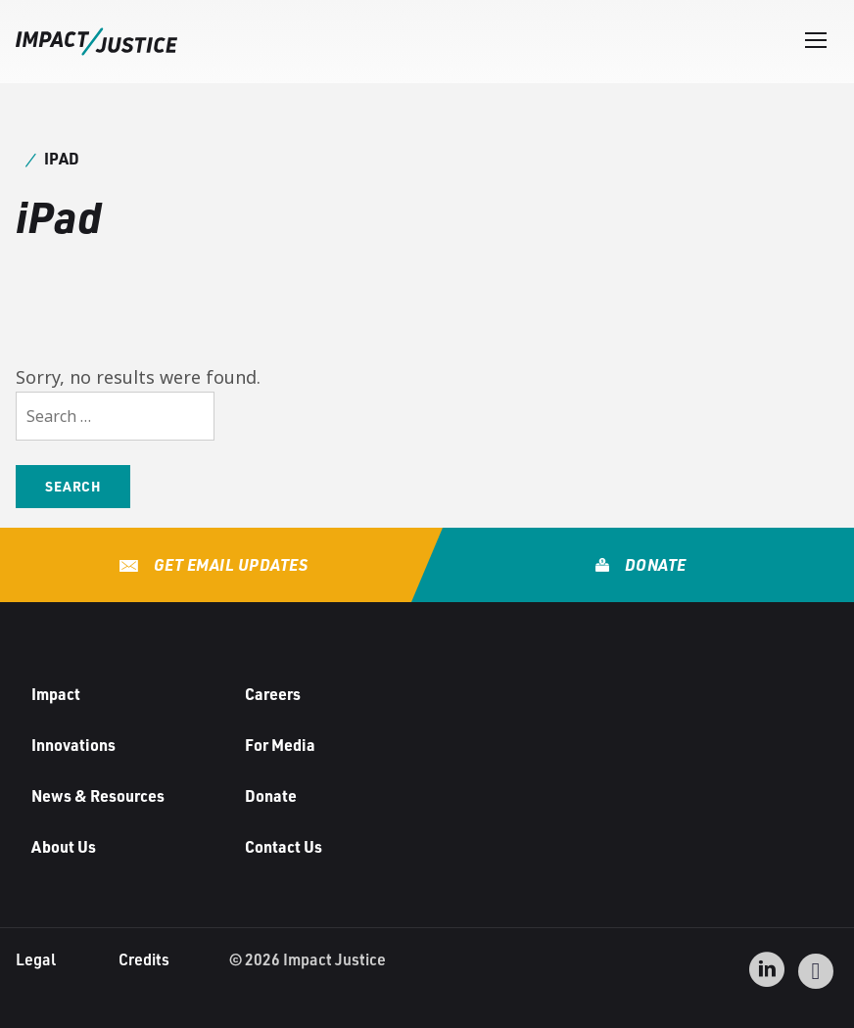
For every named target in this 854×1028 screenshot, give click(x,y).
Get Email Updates (229, 564)
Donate (654, 564)
